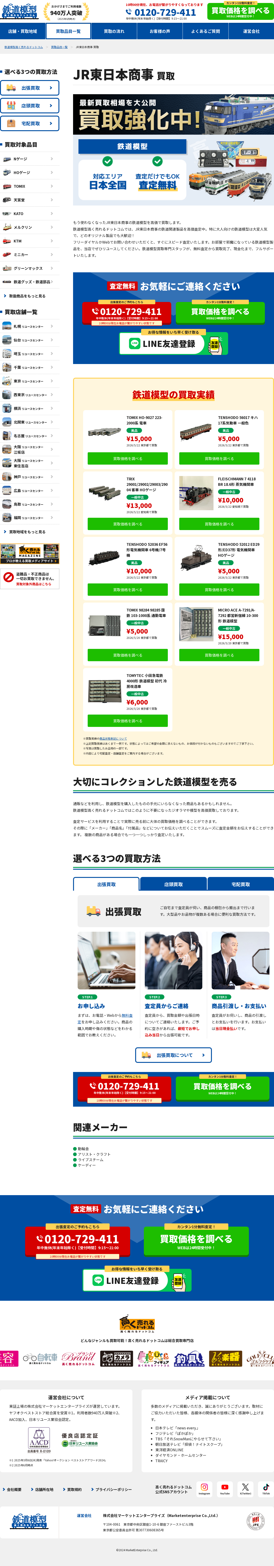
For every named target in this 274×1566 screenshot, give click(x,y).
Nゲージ (14, 158)
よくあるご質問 (205, 31)
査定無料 (122, 285)
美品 (134, 430)
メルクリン (17, 227)
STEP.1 (87, 997)
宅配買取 (23, 123)
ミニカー (15, 254)
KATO (12, 213)
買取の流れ (114, 31)
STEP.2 (154, 997)
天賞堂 (13, 199)
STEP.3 (221, 997)
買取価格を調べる (127, 458)
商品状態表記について (113, 738)
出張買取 (23, 87)
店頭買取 (23, 105)
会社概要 (14, 1489)
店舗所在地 (44, 1489)
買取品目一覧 (68, 31)
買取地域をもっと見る (27, 531)
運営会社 (251, 31)
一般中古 (137, 497)
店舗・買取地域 (22, 31)
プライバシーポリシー (113, 1489)
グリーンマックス (22, 268)
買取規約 (74, 1489)
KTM (11, 240)
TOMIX (13, 186)
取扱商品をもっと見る (27, 296)
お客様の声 (160, 31)
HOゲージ (16, 172)
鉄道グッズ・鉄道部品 (26, 281)
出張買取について (167, 1055)
